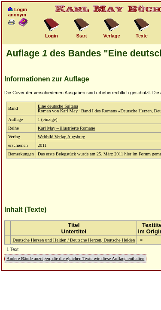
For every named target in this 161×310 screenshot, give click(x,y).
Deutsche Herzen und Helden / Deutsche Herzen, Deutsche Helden (73, 240)
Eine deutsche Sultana (58, 106)
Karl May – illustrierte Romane (66, 128)
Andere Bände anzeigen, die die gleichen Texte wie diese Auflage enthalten (75, 258)
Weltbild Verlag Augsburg (61, 136)
